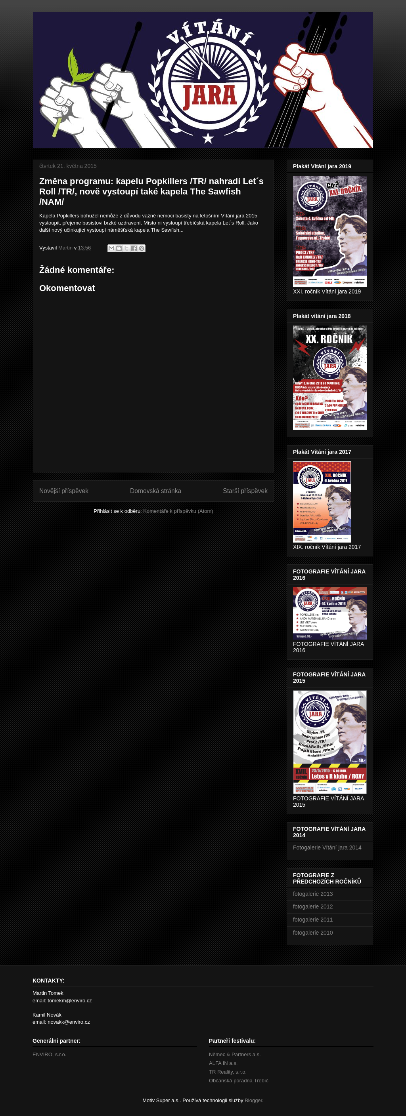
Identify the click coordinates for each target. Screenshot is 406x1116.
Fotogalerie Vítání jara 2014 (327, 847)
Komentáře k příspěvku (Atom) (178, 511)
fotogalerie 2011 (313, 919)
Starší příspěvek (245, 491)
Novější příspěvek (63, 491)
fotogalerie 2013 (313, 894)
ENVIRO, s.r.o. (49, 1054)
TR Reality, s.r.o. (228, 1072)
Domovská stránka (155, 491)
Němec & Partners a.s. (235, 1054)
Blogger (253, 1100)
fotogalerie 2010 (313, 932)
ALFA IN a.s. (223, 1063)
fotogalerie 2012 (313, 906)
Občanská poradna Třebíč (238, 1081)
